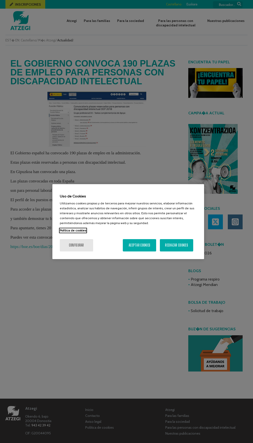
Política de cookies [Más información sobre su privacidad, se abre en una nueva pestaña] (73, 230)
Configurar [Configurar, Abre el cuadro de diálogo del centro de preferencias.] (76, 245)
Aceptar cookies (139, 245)
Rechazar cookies (176, 245)
